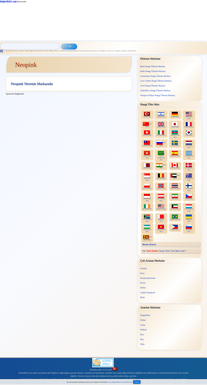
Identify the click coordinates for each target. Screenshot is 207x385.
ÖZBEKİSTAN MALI (147, 228)
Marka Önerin (149, 244)
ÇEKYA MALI (189, 197)
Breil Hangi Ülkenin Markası (152, 66)
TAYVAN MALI (147, 143)
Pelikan (143, 330)
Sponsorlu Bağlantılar (15, 94)
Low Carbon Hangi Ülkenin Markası (156, 81)
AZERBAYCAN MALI (175, 134)
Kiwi (142, 273)
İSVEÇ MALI (175, 143)
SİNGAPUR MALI (147, 177)
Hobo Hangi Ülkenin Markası (153, 71)
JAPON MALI (175, 125)
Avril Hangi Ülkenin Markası (152, 86)
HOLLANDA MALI (189, 144)
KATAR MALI (147, 166)
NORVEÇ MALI (161, 186)
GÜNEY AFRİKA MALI (147, 218)
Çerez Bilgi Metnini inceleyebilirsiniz (120, 382)
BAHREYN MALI (161, 218)
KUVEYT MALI (175, 207)
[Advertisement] (78, 21)
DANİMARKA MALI (189, 167)
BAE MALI (175, 176)
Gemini (143, 268)
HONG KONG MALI (147, 154)
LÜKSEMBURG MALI (189, 208)
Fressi (142, 283)
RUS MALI (161, 143)
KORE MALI (189, 133)
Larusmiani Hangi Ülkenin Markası (155, 76)
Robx (142, 297)
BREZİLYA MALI (175, 217)
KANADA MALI (175, 166)
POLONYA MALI (147, 186)
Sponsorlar (13, 1)
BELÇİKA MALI (161, 176)
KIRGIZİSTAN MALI (161, 228)
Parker (143, 320)
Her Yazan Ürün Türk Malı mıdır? (164, 251)
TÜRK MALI (147, 114)
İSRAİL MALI (161, 114)
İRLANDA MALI (147, 207)
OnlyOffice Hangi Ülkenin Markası (155, 90)
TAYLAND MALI (175, 186)
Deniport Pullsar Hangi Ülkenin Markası (157, 95)
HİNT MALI (161, 166)
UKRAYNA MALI (189, 218)
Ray (142, 339)
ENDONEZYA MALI (147, 197)
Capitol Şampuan (147, 292)
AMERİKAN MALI (189, 115)
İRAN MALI (175, 197)
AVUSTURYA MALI (161, 197)
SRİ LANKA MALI (147, 238)
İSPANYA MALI (175, 154)
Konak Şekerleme (147, 278)
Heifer (143, 288)
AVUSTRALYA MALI (189, 177)
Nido (142, 344)
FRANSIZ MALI (189, 125)
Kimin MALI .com (8, 1)
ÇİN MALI (147, 124)
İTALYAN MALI (161, 133)
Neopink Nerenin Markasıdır (32, 84)
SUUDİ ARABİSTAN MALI (161, 155)
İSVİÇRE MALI (147, 133)
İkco (142, 334)
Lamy (142, 325)
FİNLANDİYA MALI (189, 187)
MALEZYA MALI (161, 207)
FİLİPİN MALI (175, 227)
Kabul (137, 382)
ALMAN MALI (175, 114)
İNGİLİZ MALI (161, 125)
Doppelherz (145, 315)
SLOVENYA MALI (189, 228)
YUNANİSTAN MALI (189, 154)
